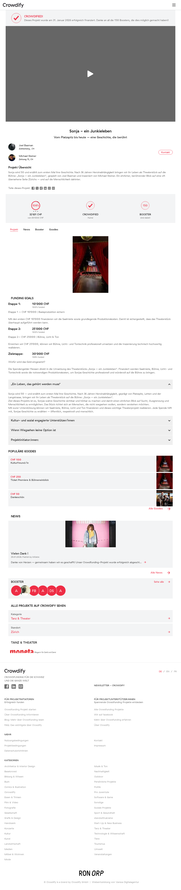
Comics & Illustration (15, 787)
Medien (8, 849)
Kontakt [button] (165, 152)
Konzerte (9, 828)
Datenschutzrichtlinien (16, 750)
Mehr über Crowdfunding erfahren (112, 719)
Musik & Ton (101, 766)
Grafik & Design (12, 818)
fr (175, 671)
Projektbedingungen (15, 745)
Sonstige (98, 802)
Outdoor (98, 776)
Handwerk (10, 823)
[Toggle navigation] (174, 5)
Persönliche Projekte (105, 781)
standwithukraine (103, 818)
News (26, 229)
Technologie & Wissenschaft (109, 833)
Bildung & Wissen (14, 776)
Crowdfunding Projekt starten (20, 709)
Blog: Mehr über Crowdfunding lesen (24, 719)
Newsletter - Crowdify (109, 685)
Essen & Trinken (12, 797)
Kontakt (98, 740)
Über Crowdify (102, 725)
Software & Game (103, 797)
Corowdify (9, 792)
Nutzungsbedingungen (16, 740)
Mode (7, 859)
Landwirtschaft (12, 843)
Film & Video (11, 802)
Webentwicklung (101, 882)
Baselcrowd (10, 771)
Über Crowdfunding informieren (21, 714)
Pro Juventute (101, 792)
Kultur (7, 833)
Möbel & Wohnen (14, 854)
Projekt (14, 229)
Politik (97, 787)
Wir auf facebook (103, 714)
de (160, 671)
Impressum (100, 745)
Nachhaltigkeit (101, 771)
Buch (7, 781)
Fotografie (10, 807)
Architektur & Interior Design (19, 766)
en (167, 671)
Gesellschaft (10, 812)
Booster (39, 229)
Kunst (7, 838)
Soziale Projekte (102, 807)
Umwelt (98, 849)
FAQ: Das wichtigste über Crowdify (23, 725)
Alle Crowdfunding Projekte (109, 709)
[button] (90, 384)
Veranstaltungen (103, 854)
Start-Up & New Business (108, 823)
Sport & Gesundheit (104, 812)
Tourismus (99, 843)
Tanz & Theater (102, 828)
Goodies (53, 229)
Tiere (97, 838)
